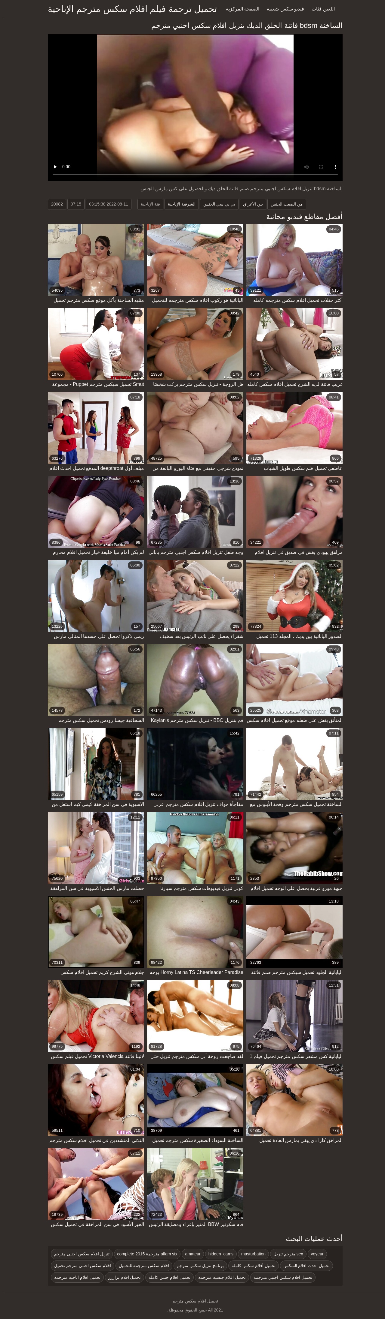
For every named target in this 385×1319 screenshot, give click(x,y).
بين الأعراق (250, 204)
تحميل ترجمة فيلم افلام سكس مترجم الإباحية (129, 9)
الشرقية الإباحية (179, 204)
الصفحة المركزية (240, 8)
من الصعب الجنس (284, 204)
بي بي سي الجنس (217, 204)
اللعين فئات (320, 8)
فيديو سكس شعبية (282, 8)
